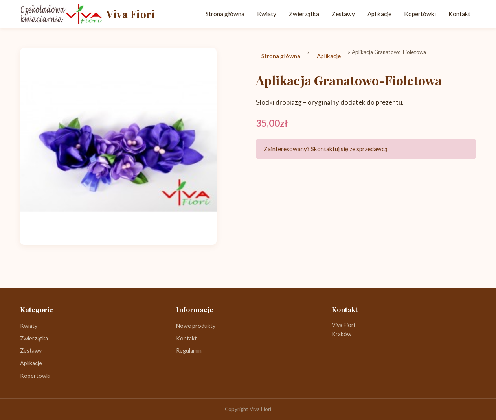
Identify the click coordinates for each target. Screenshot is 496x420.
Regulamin (189, 350)
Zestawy (343, 13)
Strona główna (225, 13)
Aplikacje (379, 13)
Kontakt (459, 13)
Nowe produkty (195, 325)
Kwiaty (266, 13)
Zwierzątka (304, 13)
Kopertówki (420, 13)
